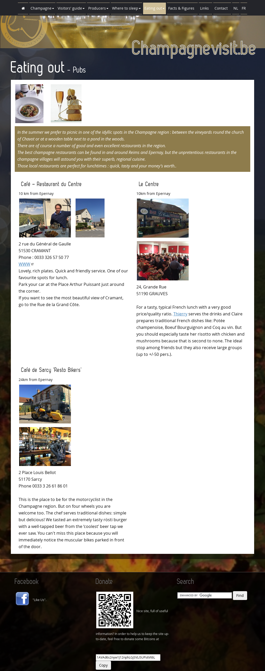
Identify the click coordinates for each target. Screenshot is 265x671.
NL (235, 8)
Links (205, 8)
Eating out (154, 8)
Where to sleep (126, 8)
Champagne (42, 8)
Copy (103, 665)
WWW (24, 264)
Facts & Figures (182, 8)
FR (244, 8)
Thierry (180, 314)
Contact (222, 8)
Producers (98, 8)
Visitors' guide (71, 8)
